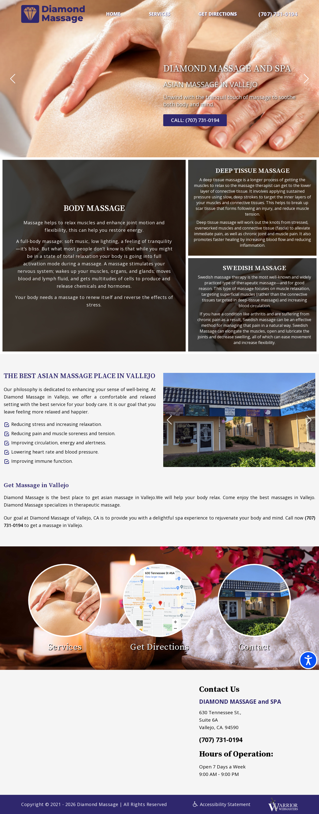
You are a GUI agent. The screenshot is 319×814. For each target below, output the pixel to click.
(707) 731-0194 (277, 13)
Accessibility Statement (221, 804)
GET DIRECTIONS (217, 14)
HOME (113, 14)
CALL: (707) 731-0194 (195, 120)
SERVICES (159, 14)
